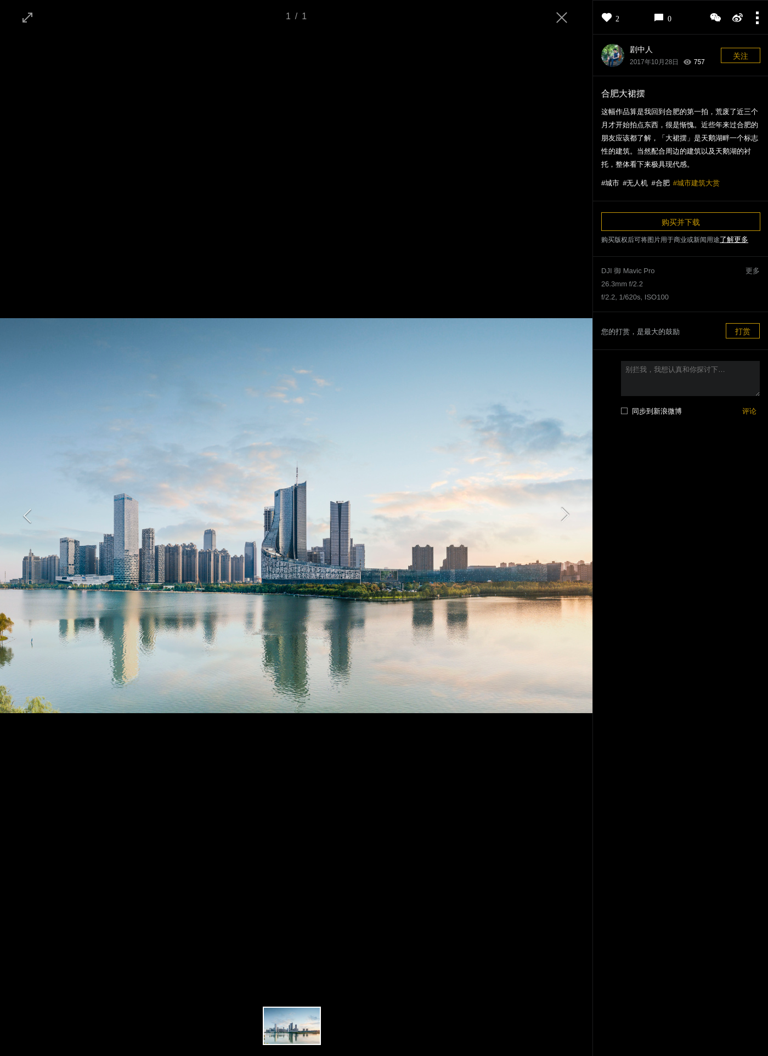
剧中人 (641, 49)
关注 (740, 56)
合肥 (663, 183)
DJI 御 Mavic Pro (628, 271)
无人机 (637, 183)
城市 (612, 183)
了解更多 (734, 239)
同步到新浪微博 (657, 411)
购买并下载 (681, 222)
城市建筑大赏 (698, 183)
